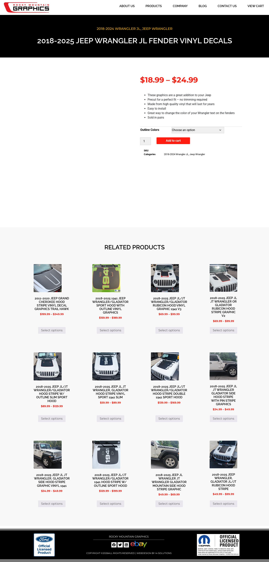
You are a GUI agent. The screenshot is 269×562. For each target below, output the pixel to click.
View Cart (256, 6)
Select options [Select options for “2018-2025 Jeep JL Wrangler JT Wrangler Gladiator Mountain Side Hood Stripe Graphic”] (169, 503)
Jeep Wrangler (157, 29)
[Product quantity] (145, 141)
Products (154, 6)
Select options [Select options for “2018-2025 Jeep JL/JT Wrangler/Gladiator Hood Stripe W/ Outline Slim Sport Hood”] (52, 418)
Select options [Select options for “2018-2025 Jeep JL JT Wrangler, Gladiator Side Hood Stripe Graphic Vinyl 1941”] (52, 503)
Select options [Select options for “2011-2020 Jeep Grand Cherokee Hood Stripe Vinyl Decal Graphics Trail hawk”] (52, 330)
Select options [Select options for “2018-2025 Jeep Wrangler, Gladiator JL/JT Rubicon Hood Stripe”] (223, 503)
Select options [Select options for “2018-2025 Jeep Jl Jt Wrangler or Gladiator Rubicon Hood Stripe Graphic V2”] (223, 330)
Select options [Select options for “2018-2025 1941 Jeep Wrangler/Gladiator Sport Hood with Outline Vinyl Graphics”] (110, 330)
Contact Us (227, 6)
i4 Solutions (163, 553)
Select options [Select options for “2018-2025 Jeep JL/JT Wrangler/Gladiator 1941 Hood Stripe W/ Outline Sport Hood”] (110, 503)
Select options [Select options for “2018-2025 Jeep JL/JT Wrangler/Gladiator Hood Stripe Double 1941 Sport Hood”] (169, 418)
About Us (127, 6)
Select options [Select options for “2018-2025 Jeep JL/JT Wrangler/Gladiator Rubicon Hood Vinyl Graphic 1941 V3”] (169, 330)
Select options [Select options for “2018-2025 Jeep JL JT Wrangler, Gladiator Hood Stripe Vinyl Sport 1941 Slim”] (110, 418)
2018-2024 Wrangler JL (118, 29)
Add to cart (173, 140)
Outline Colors (149, 130)
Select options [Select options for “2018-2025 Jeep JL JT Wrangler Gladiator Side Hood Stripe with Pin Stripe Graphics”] (223, 418)
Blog (203, 6)
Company (180, 6)
